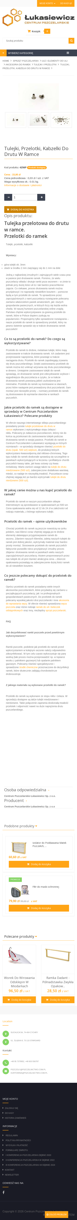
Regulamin (12, 1135)
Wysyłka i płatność (17, 1145)
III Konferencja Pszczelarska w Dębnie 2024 (30, 1165)
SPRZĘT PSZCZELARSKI (26, 61)
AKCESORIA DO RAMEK (18, 64)
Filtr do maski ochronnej (45, 886)
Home (6, 61)
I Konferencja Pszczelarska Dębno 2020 (28, 1155)
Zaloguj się (11, 1108)
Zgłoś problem (57, 1214)
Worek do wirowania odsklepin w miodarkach (19, 982)
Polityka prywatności (18, 1140)
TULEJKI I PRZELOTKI (45, 64)
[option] (19, 975)
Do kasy (66, 3)
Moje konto (47, 3)
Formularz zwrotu (17, 1150)
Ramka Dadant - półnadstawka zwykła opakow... (57, 982)
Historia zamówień (15, 1118)
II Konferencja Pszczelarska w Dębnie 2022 (30, 1160)
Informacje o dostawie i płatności (23, 185)
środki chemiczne (28, 667)
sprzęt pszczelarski (56, 610)
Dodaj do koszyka (22, 209)
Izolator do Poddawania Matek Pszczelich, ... (49, 844)
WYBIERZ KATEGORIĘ (20, 53)
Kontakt (9, 1170)
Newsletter (12, 1175)
